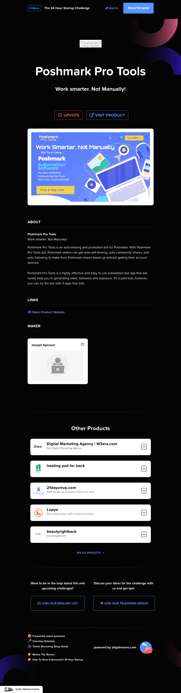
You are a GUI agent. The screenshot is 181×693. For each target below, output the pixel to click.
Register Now (138, 8)
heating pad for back (66, 465)
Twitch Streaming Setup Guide (50, 646)
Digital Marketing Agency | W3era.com (82, 443)
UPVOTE (68, 115)
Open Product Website (46, 312)
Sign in (111, 8)
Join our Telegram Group (124, 603)
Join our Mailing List (57, 603)
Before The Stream (44, 654)
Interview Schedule (44, 641)
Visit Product (107, 115)
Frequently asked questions (49, 636)
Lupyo (52, 509)
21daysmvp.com (61, 487)
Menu (34, 8)
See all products (90, 553)
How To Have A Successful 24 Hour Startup (58, 659)
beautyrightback (62, 531)
